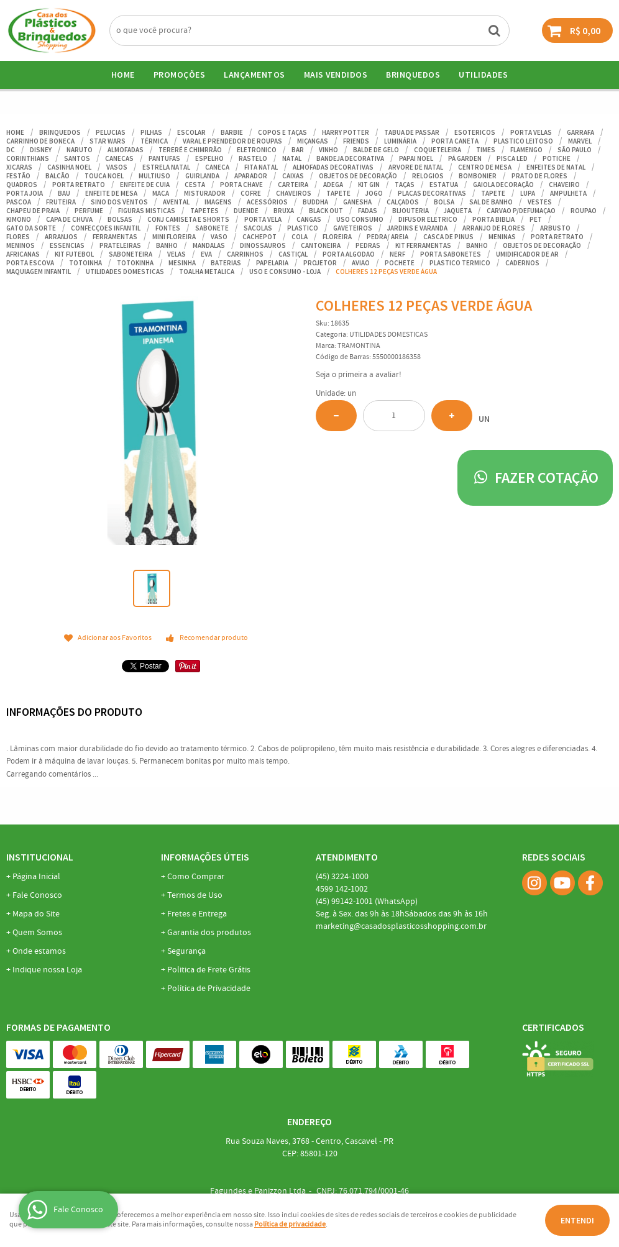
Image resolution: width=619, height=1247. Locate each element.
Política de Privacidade (208, 988)
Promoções (180, 74)
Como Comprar (195, 876)
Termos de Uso (194, 895)
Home (123, 74)
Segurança (186, 951)
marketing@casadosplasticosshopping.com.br (401, 926)
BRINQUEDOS (413, 74)
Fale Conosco (37, 895)
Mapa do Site (36, 914)
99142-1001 (367, 901)
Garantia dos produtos (209, 932)
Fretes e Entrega (197, 914)
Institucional (39, 857)
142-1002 (342, 889)
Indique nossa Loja (47, 969)
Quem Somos (37, 932)
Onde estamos (39, 951)
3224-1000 (342, 876)
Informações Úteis (205, 857)
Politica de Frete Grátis (208, 969)
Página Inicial (36, 876)
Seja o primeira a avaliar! (358, 375)
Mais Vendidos (336, 74)
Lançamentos (254, 74)
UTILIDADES (483, 74)
